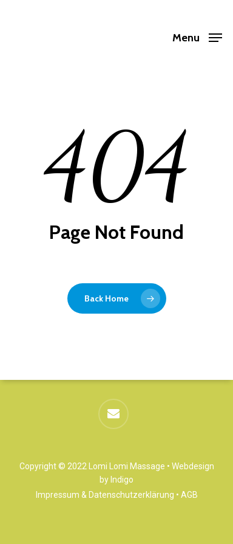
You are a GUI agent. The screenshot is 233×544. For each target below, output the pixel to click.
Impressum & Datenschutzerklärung (105, 495)
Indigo (121, 479)
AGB (189, 495)
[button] (197, 36)
